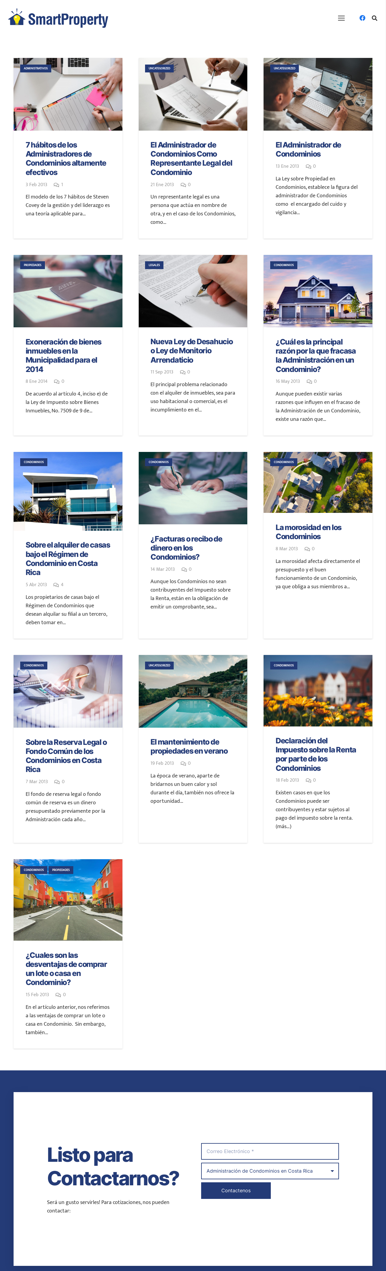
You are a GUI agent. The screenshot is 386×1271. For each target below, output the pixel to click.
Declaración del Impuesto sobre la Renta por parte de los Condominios (316, 754)
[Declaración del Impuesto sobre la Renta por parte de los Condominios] (318, 690)
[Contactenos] (236, 1190)
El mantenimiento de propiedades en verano (189, 746)
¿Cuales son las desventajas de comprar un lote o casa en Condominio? (66, 969)
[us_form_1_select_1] (270, 1171)
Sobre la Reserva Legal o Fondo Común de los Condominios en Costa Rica (66, 756)
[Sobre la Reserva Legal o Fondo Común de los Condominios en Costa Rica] (68, 691)
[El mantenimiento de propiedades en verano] (193, 691)
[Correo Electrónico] (270, 1151)
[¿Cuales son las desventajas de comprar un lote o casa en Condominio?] (68, 900)
